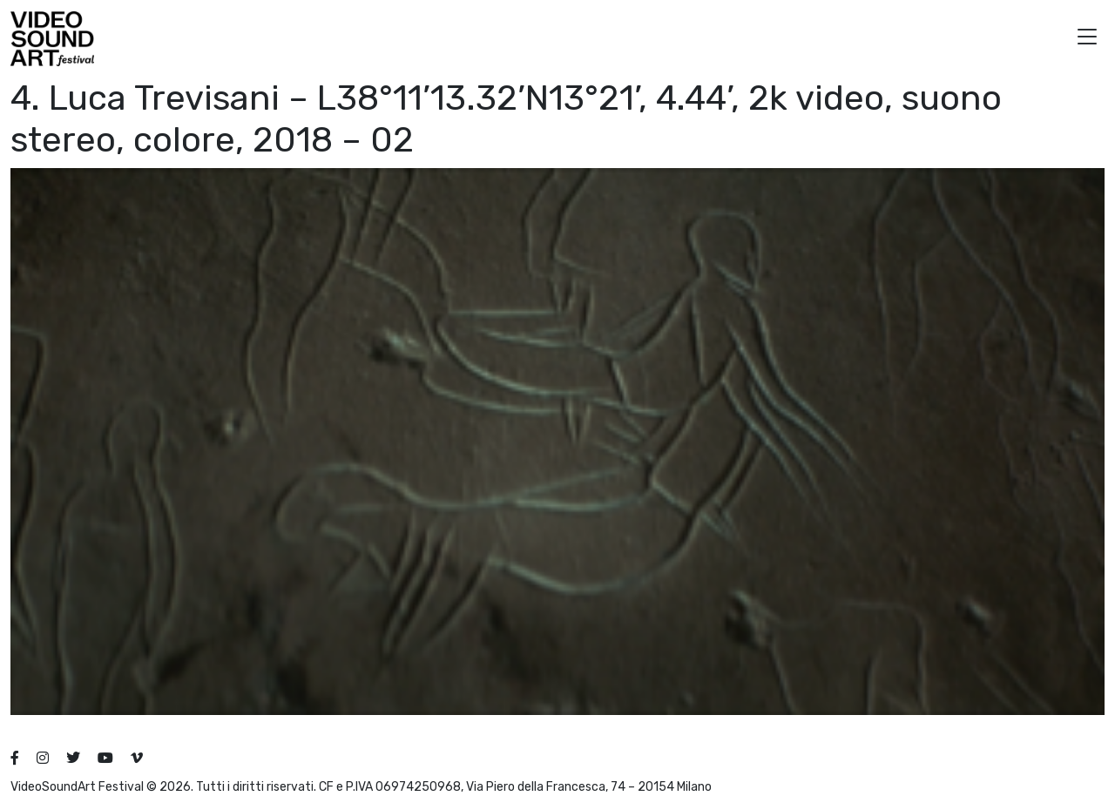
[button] (1087, 39)
